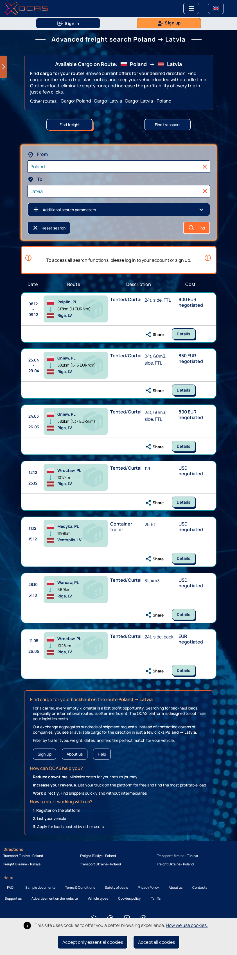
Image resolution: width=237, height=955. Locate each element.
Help (102, 754)
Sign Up (44, 754)
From (37, 154)
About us (75, 754)
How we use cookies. (187, 925)
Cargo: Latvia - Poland (148, 101)
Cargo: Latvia (108, 101)
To (34, 179)
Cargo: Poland (76, 101)
